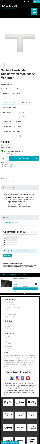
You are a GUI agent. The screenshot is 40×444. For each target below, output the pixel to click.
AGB (6, 341)
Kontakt (7, 324)
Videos (7, 338)
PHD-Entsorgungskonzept (11, 311)
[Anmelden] (22, 1)
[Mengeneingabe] (3, 157)
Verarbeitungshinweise (10, 314)
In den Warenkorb (27, 158)
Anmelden (7, 326)
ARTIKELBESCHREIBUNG (9, 187)
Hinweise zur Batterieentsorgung (13, 307)
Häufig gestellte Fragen (11, 316)
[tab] (20, 187)
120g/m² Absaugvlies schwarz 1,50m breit (21, 278)
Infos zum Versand (9, 302)
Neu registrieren (9, 328)
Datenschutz (8, 343)
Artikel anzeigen (25, 288)
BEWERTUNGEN (6, 217)
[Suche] (29, 1)
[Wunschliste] (31, 1)
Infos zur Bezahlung (10, 304)
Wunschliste (4, 178)
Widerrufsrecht (8, 346)
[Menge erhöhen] (7, 156)
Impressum (8, 348)
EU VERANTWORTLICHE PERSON (11, 222)
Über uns (7, 336)
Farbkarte (7, 309)
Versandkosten (13, 181)
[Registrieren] (24, 1)
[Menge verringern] (7, 159)
